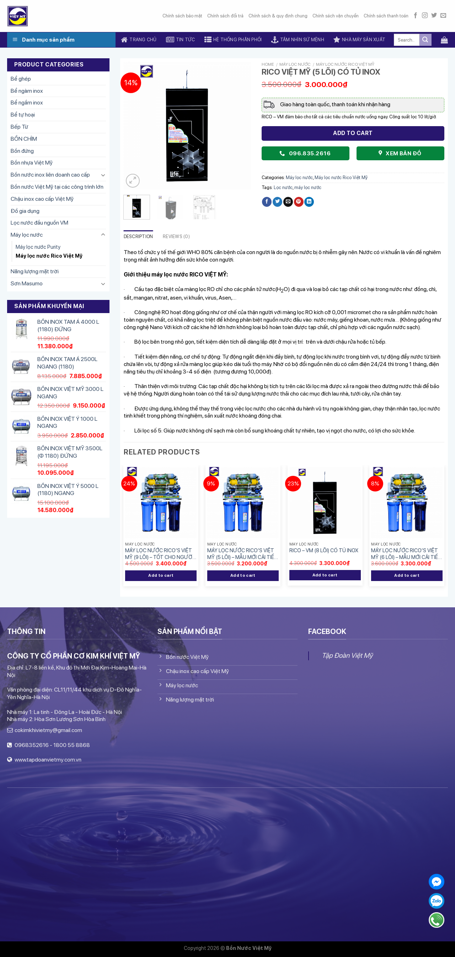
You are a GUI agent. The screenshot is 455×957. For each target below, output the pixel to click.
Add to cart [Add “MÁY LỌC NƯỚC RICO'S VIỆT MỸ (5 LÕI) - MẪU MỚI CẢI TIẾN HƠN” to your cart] (243, 575)
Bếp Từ (19, 126)
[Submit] (425, 40)
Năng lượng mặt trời (35, 271)
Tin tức (180, 39)
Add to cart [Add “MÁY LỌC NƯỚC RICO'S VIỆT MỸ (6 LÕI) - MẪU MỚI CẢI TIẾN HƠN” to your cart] (406, 575)
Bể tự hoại (23, 114)
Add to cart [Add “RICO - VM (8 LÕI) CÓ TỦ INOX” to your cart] (325, 574)
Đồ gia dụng (25, 211)
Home (268, 64)
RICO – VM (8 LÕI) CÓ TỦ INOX (323, 550)
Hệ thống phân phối (233, 39)
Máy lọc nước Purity (38, 247)
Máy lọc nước (27, 234)
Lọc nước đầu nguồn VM (39, 222)
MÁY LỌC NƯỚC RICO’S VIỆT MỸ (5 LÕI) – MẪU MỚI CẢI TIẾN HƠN (242, 553)
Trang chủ (139, 39)
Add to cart (353, 133)
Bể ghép (21, 78)
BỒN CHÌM (24, 138)
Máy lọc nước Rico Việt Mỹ (49, 256)
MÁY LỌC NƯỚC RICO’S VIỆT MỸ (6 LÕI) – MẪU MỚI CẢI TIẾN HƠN (406, 553)
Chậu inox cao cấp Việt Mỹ (42, 198)
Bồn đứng (22, 150)
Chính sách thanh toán (386, 15)
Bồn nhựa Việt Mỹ (32, 162)
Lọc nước (283, 187)
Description (138, 236)
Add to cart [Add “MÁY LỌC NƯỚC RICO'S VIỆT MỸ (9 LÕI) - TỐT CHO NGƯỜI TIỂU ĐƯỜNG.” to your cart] (160, 575)
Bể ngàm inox (27, 90)
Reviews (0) (176, 236)
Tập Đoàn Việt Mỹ (347, 655)
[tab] (138, 236)
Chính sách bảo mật (182, 15)
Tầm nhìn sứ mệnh (297, 39)
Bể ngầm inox (27, 102)
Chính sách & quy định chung (277, 15)
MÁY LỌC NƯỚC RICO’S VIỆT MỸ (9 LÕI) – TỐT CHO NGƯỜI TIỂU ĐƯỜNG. (159, 553)
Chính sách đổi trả (225, 15)
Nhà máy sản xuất (359, 39)
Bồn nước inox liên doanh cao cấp (50, 174)
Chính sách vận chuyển (335, 15)
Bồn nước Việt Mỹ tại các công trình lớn (57, 186)
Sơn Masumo (27, 283)
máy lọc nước (307, 187)
